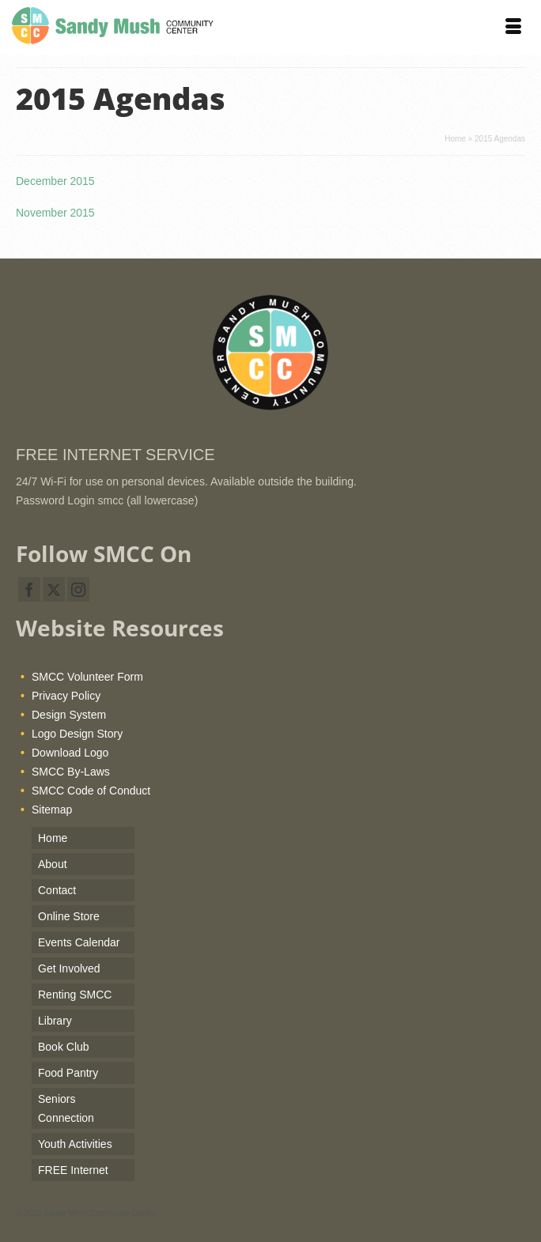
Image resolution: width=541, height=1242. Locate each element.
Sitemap (52, 809)
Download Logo (70, 752)
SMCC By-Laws (71, 771)
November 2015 (55, 212)
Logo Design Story (77, 733)
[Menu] (513, 27)
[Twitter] (54, 589)
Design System (69, 714)
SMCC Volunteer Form (87, 676)
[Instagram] (78, 589)
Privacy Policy (66, 695)
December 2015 (55, 181)
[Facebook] (29, 589)
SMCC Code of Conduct (91, 790)
